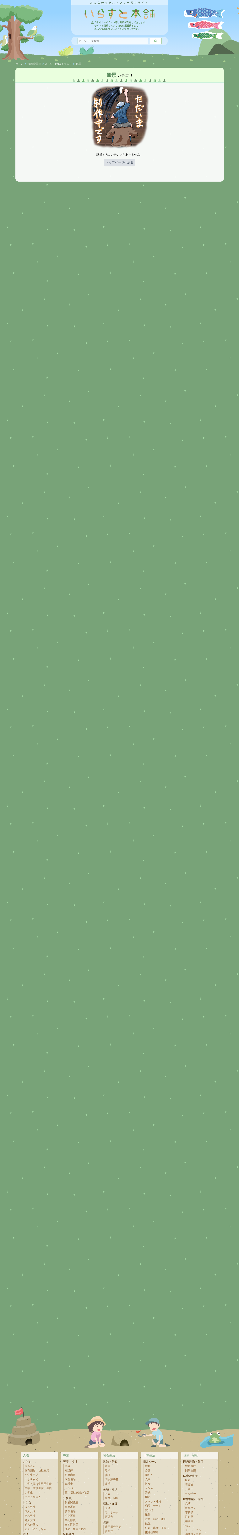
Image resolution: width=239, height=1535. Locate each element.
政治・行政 (110, 1461)
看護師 (69, 1470)
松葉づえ (190, 1508)
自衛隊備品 (71, 1524)
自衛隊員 (70, 1520)
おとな (27, 1502)
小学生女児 (31, 1479)
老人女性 (30, 1520)
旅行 (147, 1514)
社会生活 (109, 1455)
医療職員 (70, 1474)
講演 (107, 1474)
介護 (107, 1508)
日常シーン (150, 1461)
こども (27, 1461)
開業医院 (190, 1470)
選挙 (107, 1470)
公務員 (67, 1498)
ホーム (19, 64)
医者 (67, 1466)
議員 (107, 1466)
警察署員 (70, 1506)
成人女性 (30, 1511)
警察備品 (70, 1511)
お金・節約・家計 (156, 1519)
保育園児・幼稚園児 (37, 1470)
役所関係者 (71, 1502)
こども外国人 (33, 1497)
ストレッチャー (194, 1530)
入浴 (147, 1479)
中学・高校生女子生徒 (38, 1488)
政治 (107, 1483)
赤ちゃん (30, 1466)
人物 (26, 1455)
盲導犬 (109, 1516)
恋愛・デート (153, 1505)
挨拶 (147, 1466)
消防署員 (70, 1515)
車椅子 (189, 1512)
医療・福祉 (70, 1461)
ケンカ (149, 1488)
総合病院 (190, 1466)
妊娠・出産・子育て (157, 1528)
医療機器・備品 (193, 1499)
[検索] (156, 41)
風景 (78, 64)
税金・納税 (111, 1498)
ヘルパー (70, 1488)
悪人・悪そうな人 (35, 1529)
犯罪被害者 (152, 1532)
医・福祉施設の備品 (77, 1492)
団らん (149, 1474)
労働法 (109, 1531)
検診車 (189, 1521)
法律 (106, 1522)
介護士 (69, 1483)
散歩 (147, 1483)
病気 (147, 1497)
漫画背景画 (34, 64)
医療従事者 (190, 1475)
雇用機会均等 (113, 1526)
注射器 (189, 1516)
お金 (107, 1493)
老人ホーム (111, 1512)
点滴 (188, 1503)
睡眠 (147, 1492)
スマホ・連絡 (153, 1501)
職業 (66, 1455)
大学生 (29, 1492)
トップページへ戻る (119, 162)
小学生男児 (31, 1474)
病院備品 (70, 1479)
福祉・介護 (110, 1503)
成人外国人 (31, 1524)
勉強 (147, 1523)
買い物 (149, 1510)
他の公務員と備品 (75, 1529)
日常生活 (149, 1455)
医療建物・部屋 (193, 1461)
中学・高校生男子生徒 (38, 1483)
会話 (147, 1470)
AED (188, 1525)
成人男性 (30, 1506)
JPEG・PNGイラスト (58, 64)
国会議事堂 (111, 1479)
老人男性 (30, 1515)
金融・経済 (110, 1489)
